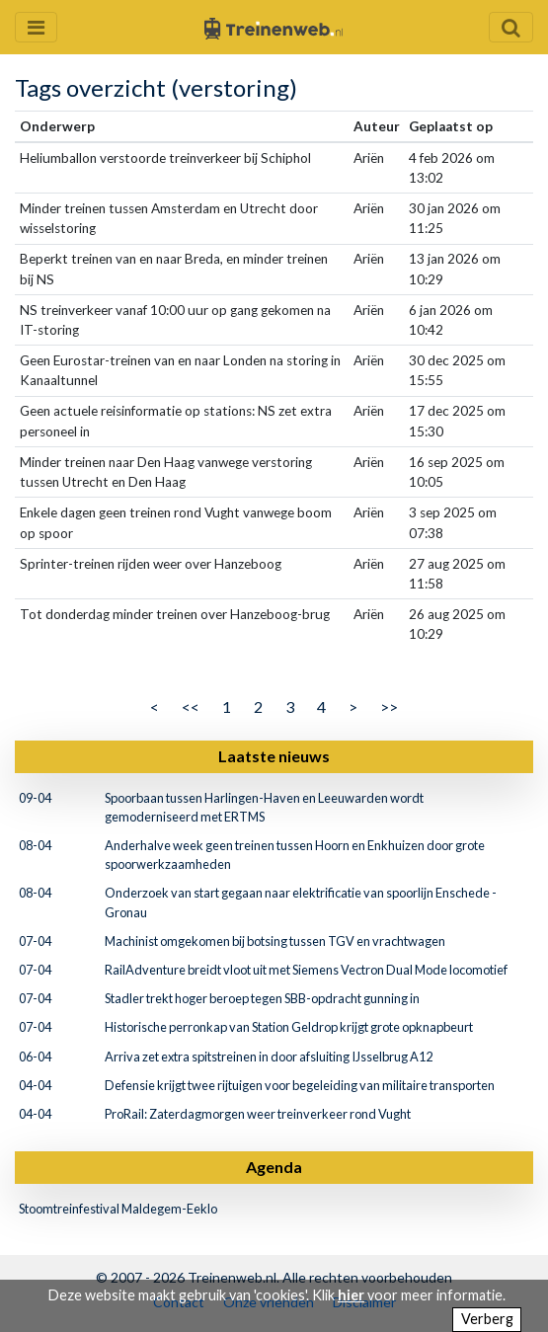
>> (389, 706)
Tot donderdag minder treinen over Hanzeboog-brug (175, 614)
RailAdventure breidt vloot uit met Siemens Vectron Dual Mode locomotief (306, 970)
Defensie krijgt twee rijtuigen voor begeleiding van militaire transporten (300, 1085)
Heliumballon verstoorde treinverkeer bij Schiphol (165, 158)
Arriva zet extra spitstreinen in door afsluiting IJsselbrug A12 (268, 1056)
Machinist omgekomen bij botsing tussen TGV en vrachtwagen (275, 941)
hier (351, 1295)
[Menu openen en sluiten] (36, 27)
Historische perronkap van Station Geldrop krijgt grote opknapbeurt (289, 1027)
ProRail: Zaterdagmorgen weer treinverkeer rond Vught (258, 1114)
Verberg (487, 1318)
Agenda (274, 1166)
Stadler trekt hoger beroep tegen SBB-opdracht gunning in (262, 998)
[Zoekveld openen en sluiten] (511, 27)
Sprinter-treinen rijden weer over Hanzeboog (150, 564)
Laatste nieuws (274, 755)
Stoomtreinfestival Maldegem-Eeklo (118, 1208)
